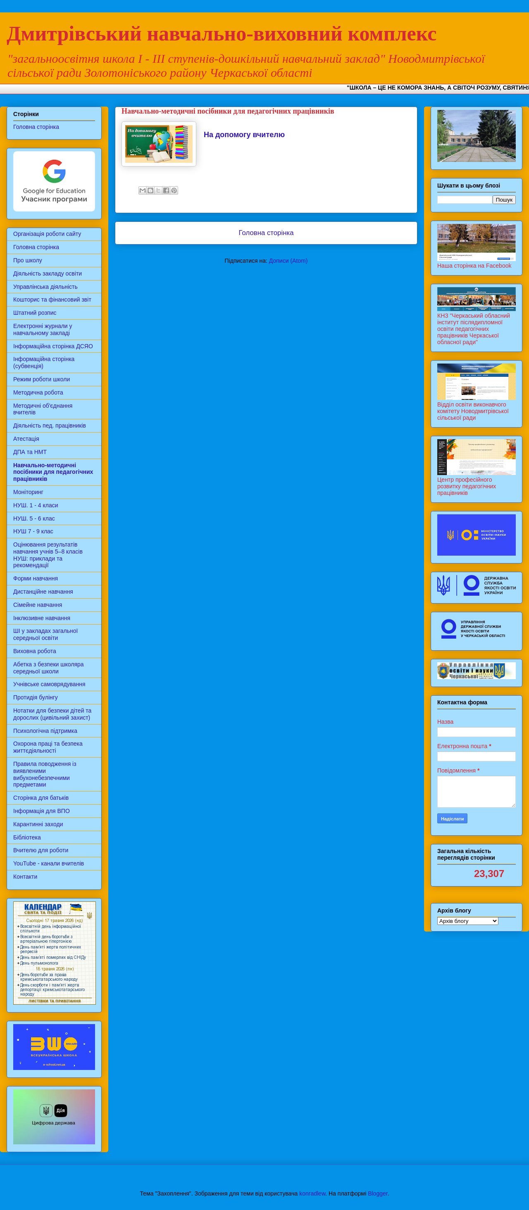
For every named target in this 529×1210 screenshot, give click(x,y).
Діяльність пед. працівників (49, 425)
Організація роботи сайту (47, 234)
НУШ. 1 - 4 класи (35, 505)
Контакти (25, 876)
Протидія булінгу (35, 697)
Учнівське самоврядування (49, 684)
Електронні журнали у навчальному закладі (42, 329)
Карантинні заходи (38, 824)
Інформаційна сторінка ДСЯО (53, 346)
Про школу (27, 260)
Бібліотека (27, 837)
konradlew (312, 1193)
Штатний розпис (34, 312)
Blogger (377, 1193)
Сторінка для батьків (41, 797)
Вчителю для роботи (40, 850)
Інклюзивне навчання (41, 618)
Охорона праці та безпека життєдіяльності (48, 747)
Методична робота (38, 392)
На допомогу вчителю (244, 135)
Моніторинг (28, 492)
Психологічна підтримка (45, 730)
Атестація (26, 438)
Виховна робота (34, 651)
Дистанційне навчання (43, 591)
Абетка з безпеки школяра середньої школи (48, 668)
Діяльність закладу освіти (47, 273)
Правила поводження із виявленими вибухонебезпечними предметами (44, 774)
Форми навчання (35, 578)
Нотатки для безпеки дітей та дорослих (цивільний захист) (52, 714)
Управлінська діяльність (45, 286)
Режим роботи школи (41, 379)
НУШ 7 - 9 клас (33, 531)
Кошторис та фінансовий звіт (52, 299)
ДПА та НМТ (30, 452)
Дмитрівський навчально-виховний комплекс (221, 33)
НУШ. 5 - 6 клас (34, 518)
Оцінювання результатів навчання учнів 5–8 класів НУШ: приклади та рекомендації (48, 554)
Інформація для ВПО (41, 811)
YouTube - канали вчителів (48, 863)
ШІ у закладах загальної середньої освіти (45, 634)
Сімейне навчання (37, 604)
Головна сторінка (265, 233)
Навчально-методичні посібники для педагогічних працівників (53, 472)
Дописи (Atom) (288, 260)
